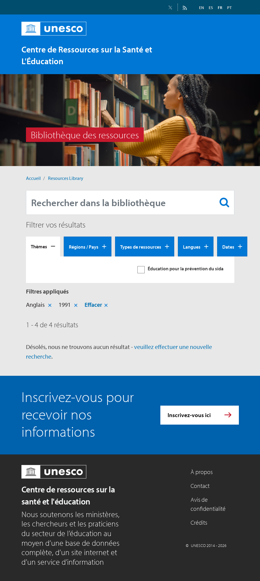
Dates (228, 247)
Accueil (33, 178)
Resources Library (65, 178)
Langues (192, 247)
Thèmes (39, 246)
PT (229, 7)
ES (211, 7)
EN (201, 7)
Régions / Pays (83, 247)
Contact (200, 485)
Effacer (93, 304)
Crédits (199, 522)
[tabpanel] (130, 269)
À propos (202, 472)
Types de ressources (140, 247)
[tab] (43, 246)
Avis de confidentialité (208, 504)
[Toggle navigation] (228, 61)
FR (220, 7)
